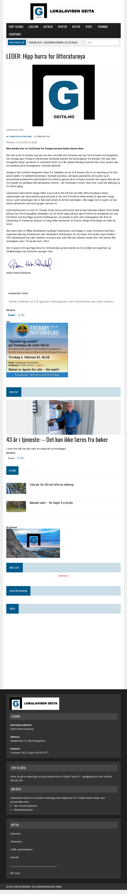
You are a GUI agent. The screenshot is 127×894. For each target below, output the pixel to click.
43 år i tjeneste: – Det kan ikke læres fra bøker (57, 439)
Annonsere (16, 841)
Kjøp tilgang (16, 27)
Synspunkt (15, 34)
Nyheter (62, 27)
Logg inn (33, 27)
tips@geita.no (89, 776)
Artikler (48, 27)
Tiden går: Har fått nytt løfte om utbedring (51, 484)
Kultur (76, 27)
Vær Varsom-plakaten (25, 805)
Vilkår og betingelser (21, 849)
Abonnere (15, 833)
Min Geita (15, 873)
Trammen (102, 27)
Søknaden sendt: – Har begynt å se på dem (51, 503)
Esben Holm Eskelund (20, 136)
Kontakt (14, 857)
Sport (88, 27)
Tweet (11, 314)
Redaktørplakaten (23, 809)
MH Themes (57, 886)
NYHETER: (14, 392)
